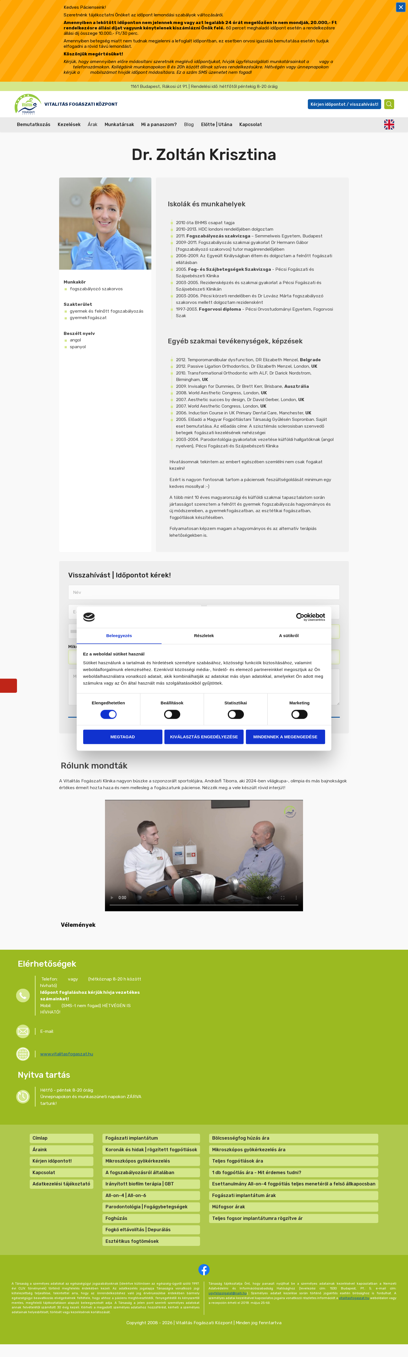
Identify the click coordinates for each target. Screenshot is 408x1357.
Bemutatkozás (33, 124)
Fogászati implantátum (132, 1143)
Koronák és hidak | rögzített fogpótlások (151, 1156)
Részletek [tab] (204, 635)
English (389, 124)
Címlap (39, 1143)
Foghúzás (116, 1229)
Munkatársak (119, 124)
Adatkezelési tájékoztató (61, 1192)
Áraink (39, 1156)
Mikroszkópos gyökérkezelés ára (249, 1156)
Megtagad (122, 737)
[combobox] (74, 632)
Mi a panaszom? (159, 124)
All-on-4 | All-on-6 (126, 1204)
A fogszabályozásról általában (140, 1180)
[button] (59, 942)
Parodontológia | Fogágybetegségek (147, 1216)
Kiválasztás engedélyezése (204, 737)
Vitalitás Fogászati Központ (99, 104)
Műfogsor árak (228, 1216)
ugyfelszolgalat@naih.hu (228, 1305)
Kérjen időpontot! (51, 1168)
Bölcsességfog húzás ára (241, 1143)
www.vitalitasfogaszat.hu (66, 1057)
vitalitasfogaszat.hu (354, 1310)
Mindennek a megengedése (285, 737)
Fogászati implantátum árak (244, 1204)
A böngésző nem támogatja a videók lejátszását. (204, 858)
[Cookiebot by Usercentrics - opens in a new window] (300, 617)
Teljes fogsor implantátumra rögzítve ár (257, 1229)
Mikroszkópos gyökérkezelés (138, 1168)
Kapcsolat (250, 124)
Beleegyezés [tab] (119, 635)
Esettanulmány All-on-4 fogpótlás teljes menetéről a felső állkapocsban (294, 1192)
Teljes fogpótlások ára (237, 1168)
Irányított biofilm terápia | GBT (140, 1192)
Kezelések (69, 124)
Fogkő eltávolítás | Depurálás (138, 1241)
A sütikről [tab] (289, 635)
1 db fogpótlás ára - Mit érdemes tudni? (257, 1180)
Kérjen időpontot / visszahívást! (342, 104)
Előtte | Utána (216, 124)
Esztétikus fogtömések (132, 1253)
